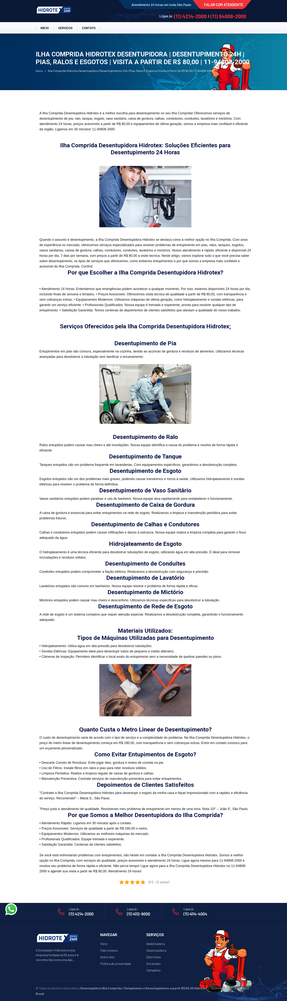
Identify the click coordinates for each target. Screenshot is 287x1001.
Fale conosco (109, 950)
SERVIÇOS (65, 28)
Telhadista (153, 970)
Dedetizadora (155, 944)
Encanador (153, 963)
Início (39, 70)
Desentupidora (156, 950)
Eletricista (153, 957)
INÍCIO (45, 28)
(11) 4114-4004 (195, 913)
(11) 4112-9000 (138, 913)
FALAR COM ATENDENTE (223, 4)
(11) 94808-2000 (228, 16)
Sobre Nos (107, 957)
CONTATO (89, 28)
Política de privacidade (115, 963)
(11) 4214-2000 (190, 16)
